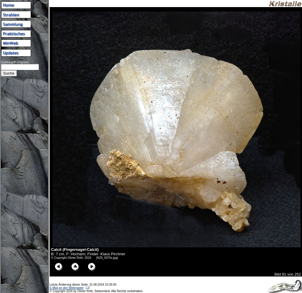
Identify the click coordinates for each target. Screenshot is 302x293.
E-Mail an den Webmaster (67, 287)
